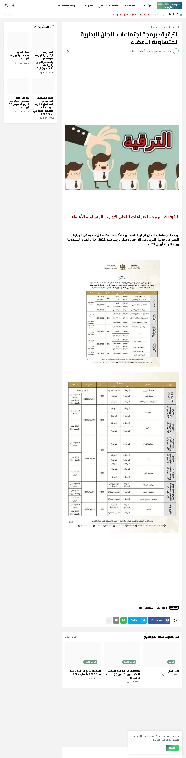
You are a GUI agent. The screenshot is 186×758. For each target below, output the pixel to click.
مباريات (88, 5)
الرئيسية (146, 5)
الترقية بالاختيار (152, 27)
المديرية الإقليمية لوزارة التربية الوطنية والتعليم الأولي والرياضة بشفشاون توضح (44, 60)
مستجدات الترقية (146, 608)
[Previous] (10, 14)
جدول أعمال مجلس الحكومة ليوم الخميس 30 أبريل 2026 (135, 14)
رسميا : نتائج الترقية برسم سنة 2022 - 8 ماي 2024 (85, 672)
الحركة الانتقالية (68, 5)
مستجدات (130, 5)
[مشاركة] (68, 51)
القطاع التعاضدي (108, 5)
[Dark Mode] (14, 6)
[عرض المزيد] (109, 620)
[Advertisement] (122, 86)
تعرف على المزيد (162, 739)
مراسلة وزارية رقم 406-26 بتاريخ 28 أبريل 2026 (18, 55)
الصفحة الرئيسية (171, 27)
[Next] (5, 14)
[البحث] (7, 6)
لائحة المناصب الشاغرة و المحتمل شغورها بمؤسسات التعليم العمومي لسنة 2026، (43, 106)
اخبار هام (173, 671)
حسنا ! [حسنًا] (172, 747)
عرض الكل (70, 636)
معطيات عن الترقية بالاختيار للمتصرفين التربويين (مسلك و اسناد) (123, 674)
